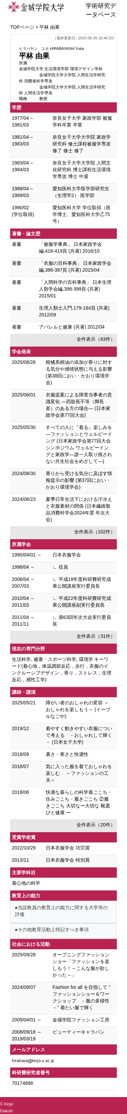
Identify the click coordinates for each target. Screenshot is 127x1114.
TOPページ (22, 27)
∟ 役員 (60, 567)
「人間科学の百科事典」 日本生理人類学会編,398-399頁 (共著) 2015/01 (75, 288)
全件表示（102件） (94, 531)
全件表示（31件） (96, 636)
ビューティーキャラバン (78, 1032)
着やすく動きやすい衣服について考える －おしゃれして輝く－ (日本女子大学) (79, 735)
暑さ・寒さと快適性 (67, 754)
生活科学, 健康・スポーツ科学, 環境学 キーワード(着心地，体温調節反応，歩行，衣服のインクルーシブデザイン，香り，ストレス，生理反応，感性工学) (61, 669)
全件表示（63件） (96, 339)
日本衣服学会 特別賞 (68, 860)
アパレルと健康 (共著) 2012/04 (72, 327)
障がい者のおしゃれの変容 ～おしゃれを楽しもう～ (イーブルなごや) (78, 709)
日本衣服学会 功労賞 (68, 848)
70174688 (22, 1083)
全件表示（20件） (96, 824)
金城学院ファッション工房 (80, 1019)
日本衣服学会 (66, 555)
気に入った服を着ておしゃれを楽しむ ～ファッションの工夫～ (79, 773)
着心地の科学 (26, 883)
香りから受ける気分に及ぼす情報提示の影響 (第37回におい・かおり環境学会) (79, 480)
